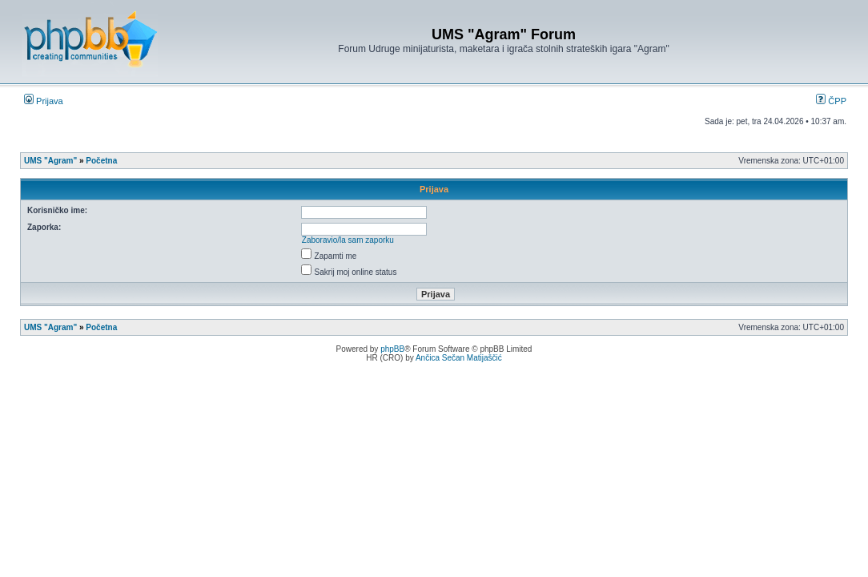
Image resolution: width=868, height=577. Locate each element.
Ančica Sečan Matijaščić (459, 357)
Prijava (43, 101)
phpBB (392, 349)
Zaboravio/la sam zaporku (348, 240)
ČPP (831, 101)
